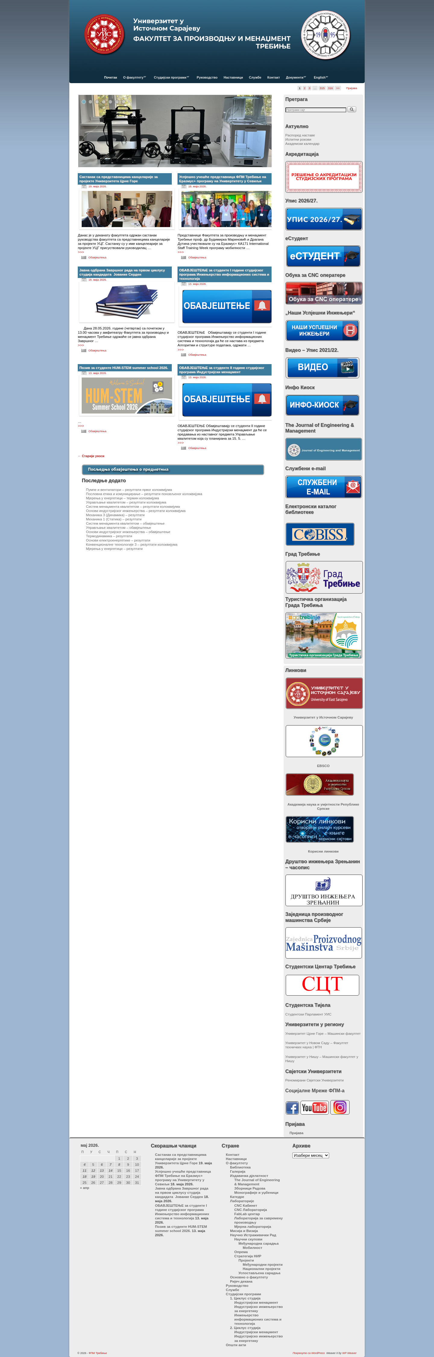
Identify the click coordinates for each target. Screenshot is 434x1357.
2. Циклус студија (245, 1328)
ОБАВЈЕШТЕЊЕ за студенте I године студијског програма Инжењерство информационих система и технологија (224, 274)
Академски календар (302, 143)
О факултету (133, 79)
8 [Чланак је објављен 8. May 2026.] (119, 1164)
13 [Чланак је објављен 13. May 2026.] (102, 1170)
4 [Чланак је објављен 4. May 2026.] (84, 1164)
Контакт (273, 77)
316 (330, 88)
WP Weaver (349, 1353)
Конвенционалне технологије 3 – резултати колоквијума (131, 544)
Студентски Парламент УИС (308, 1014)
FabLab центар (247, 1214)
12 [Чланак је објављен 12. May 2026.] (93, 1170)
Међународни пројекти (262, 1264)
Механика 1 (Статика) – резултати (113, 519)
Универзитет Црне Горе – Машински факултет (323, 1033)
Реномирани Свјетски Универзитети (314, 1080)
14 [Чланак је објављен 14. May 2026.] (110, 1170)
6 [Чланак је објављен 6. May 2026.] (102, 1164)
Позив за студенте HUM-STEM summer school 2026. (123, 368)
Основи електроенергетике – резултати (118, 540)
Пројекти (246, 1260)
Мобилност (252, 1247)
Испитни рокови (298, 139)
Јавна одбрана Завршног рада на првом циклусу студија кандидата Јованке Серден (122, 272)
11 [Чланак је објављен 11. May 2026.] (84, 1170)
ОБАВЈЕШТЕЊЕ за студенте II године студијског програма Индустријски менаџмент (221, 370)
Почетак (110, 77)
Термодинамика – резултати (109, 536)
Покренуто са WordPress (309, 1353)
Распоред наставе (300, 135)
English (319, 79)
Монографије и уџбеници (256, 1192)
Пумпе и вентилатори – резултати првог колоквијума (129, 489)
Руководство (207, 77)
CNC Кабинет (245, 1205)
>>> (81, 252)
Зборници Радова (249, 1188)
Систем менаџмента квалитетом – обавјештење (125, 523)
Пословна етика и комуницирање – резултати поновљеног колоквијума (144, 494)
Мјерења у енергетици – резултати (114, 549)
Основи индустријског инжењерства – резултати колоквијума (135, 511)
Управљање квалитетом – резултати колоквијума (126, 502)
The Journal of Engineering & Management (257, 1182)
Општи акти (236, 1345)
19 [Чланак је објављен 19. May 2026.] (93, 1176)
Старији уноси (91, 456)
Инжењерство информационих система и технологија (257, 1319)
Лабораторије (242, 1201)
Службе (255, 77)
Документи (294, 79)
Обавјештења (98, 257)
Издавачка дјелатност (249, 1176)
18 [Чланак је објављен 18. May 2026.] (84, 1176)
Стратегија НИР (247, 1256)
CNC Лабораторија (250, 1210)
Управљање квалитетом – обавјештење (118, 527)
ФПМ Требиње (98, 1353)
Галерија (237, 1171)
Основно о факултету (249, 1277)
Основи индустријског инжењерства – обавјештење (128, 532)
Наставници (233, 77)
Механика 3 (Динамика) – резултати (115, 515)
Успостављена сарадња (259, 1273)
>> (338, 88)
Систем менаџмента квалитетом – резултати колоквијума (133, 506)
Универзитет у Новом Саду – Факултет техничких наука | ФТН (316, 1045)
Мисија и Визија (244, 1231)
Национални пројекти (261, 1269)
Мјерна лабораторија (252, 1226)
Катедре (237, 1197)
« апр (84, 1188)
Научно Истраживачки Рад (253, 1235)
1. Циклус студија (245, 1298)
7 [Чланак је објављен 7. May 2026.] (110, 1164)
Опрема (241, 1252)
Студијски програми (170, 79)
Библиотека (240, 1167)
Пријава (351, 88)
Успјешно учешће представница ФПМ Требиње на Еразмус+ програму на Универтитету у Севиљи (222, 179)
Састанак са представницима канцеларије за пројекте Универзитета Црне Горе (118, 179)
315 (322, 88)
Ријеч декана (241, 1281)
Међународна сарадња (258, 1243)
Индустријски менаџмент (256, 1302)
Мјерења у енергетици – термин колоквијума (122, 498)
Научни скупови (248, 1239)
